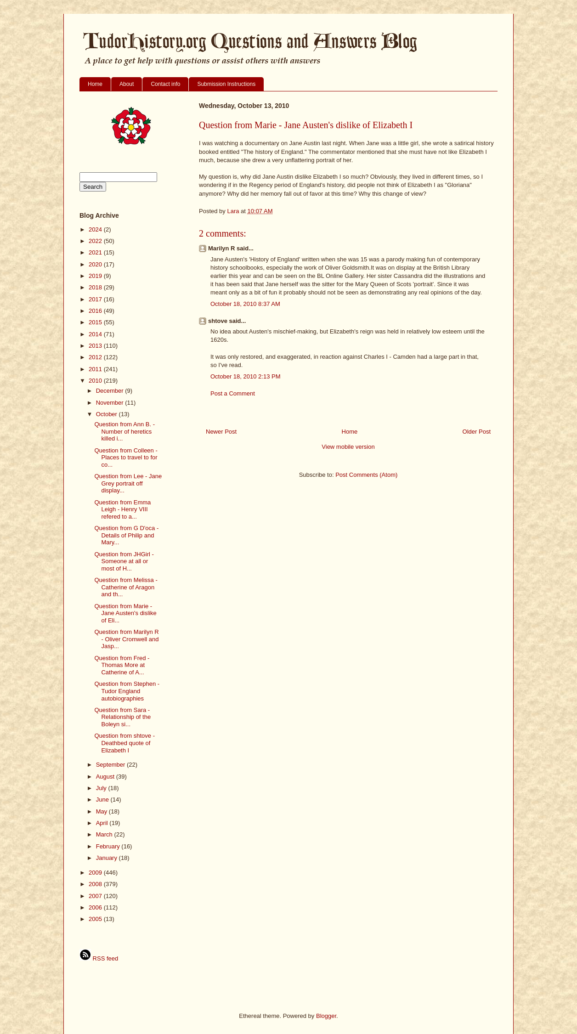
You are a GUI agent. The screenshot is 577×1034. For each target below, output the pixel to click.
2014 (96, 334)
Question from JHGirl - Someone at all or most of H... (123, 561)
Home (95, 84)
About (126, 84)
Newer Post (221, 431)
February (109, 846)
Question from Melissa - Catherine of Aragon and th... (125, 587)
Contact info (165, 84)
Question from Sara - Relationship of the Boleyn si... (122, 717)
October (107, 414)
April (103, 822)
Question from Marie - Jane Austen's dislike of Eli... (125, 613)
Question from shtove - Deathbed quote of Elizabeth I (124, 742)
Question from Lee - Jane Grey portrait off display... (128, 483)
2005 (96, 918)
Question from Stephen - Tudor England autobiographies (126, 690)
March (105, 834)
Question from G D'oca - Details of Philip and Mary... (126, 535)
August (106, 776)
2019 (96, 275)
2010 (96, 380)
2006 (96, 907)
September (111, 764)
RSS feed (98, 958)
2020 (96, 264)
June (103, 799)
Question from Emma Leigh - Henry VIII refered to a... (122, 509)
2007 (96, 896)
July (102, 788)
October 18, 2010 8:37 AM (245, 303)
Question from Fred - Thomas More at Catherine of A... (121, 665)
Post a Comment (232, 393)
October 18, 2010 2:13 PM (245, 376)
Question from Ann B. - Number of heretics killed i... (124, 431)
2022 (96, 240)
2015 (96, 322)
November (110, 402)
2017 (96, 299)
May (102, 811)
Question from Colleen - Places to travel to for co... (125, 457)
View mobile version (348, 446)
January (107, 857)
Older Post (477, 431)
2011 (96, 369)
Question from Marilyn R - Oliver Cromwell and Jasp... (126, 639)
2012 (96, 357)
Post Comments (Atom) (366, 474)
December (110, 390)
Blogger (326, 1015)
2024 (96, 229)
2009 (96, 872)
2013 (96, 345)
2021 (96, 252)
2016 (96, 310)
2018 (96, 287)
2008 (96, 884)
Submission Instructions (226, 84)
